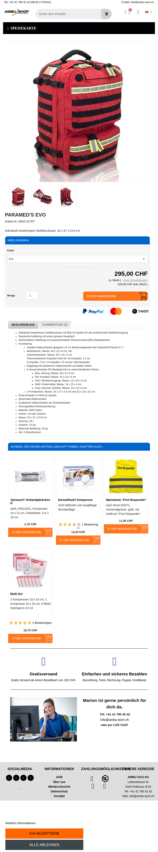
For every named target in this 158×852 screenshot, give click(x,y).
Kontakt (59, 796)
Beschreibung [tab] (23, 324)
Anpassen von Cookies (52, 823)
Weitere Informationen (20, 823)
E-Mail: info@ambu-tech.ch (138, 2)
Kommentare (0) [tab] (55, 324)
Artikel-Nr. (11, 221)
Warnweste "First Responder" (126, 499)
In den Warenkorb (101, 296)
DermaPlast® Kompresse (75, 499)
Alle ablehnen (44, 845)
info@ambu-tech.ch (141, 796)
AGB (59, 777)
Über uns (59, 782)
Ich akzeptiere (44, 834)
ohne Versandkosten (135, 280)
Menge (11, 295)
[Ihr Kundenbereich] (126, 12)
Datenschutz (59, 791)
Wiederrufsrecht (59, 786)
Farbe (10, 250)
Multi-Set (16, 594)
